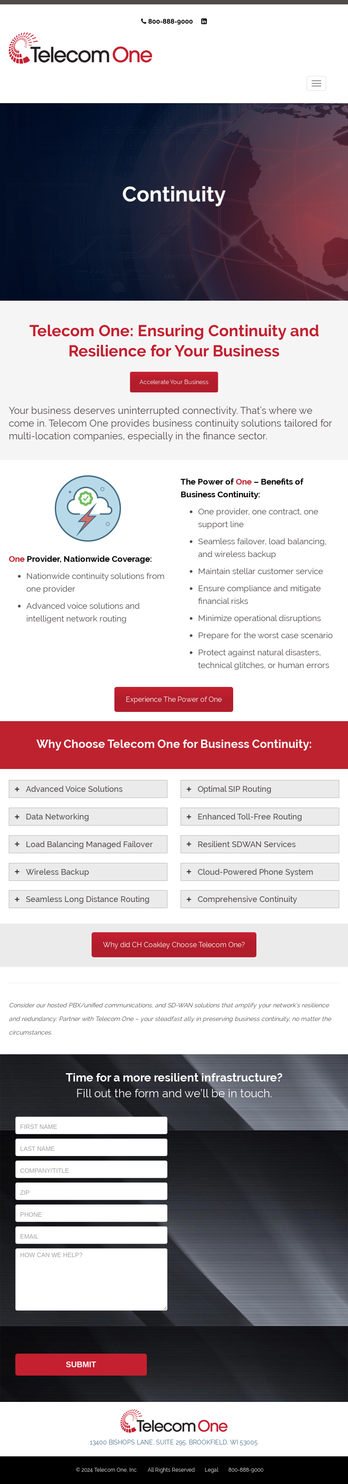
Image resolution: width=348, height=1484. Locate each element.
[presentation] (82, 1332)
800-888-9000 (167, 21)
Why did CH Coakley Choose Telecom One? (174, 945)
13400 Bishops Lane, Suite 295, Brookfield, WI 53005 (174, 1442)
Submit (81, 1364)
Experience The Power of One (174, 699)
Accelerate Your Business (174, 382)
